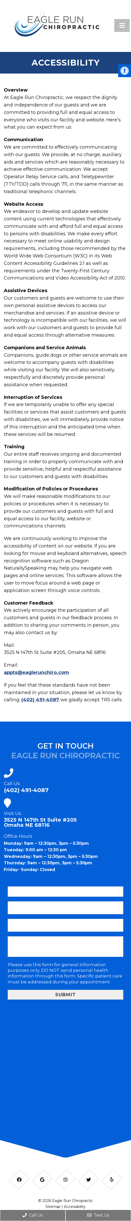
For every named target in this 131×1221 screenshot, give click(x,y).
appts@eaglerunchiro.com (36, 672)
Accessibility (75, 1206)
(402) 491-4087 (40, 700)
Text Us (98, 1215)
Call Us (33, 1215)
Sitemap (53, 1206)
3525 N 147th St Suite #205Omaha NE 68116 (40, 822)
